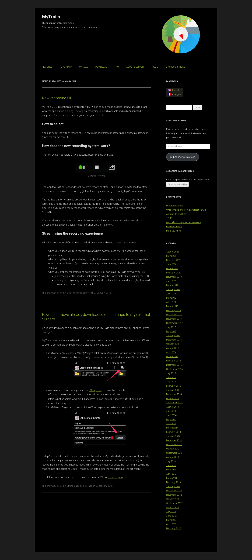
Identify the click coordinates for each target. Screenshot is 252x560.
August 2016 (172, 348)
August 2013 (172, 457)
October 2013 (172, 448)
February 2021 (173, 260)
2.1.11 (169, 218)
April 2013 (171, 474)
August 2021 (172, 251)
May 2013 (171, 469)
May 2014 (171, 419)
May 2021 (171, 256)
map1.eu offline (173, 230)
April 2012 (171, 524)
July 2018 (171, 293)
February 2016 (173, 360)
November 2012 (174, 494)
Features (47, 67)
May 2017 (171, 331)
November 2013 (174, 444)
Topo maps (66, 67)
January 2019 (173, 289)
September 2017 (174, 323)
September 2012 (174, 503)
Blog (155, 67)
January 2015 (173, 390)
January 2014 (173, 436)
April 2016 (171, 352)
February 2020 (173, 272)
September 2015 (174, 369)
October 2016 (172, 344)
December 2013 (174, 440)
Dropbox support (174, 205)
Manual (83, 67)
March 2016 (172, 356)
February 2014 (173, 432)
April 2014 (171, 423)
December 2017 (174, 314)
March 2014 (172, 427)
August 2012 (172, 507)
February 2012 (173, 528)
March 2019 (172, 285)
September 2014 (174, 402)
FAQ (117, 67)
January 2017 (173, 335)
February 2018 (173, 310)
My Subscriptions (175, 67)
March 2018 (172, 306)
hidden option (115, 477)
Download (101, 67)
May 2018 (171, 298)
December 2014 (174, 394)
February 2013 (173, 482)
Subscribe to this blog (182, 157)
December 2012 (174, 490)
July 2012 (171, 511)
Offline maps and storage (79, 485)
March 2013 (172, 478)
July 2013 (171, 461)
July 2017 (171, 327)
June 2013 (171, 465)
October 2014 (172, 398)
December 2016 (174, 339)
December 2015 (174, 365)
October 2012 (172, 499)
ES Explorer (95, 390)
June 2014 (171, 415)
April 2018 (171, 302)
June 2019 (171, 281)
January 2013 (173, 486)
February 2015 (173, 386)
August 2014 (172, 406)
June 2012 (171, 515)
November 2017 (174, 318)
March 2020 (172, 268)
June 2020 (171, 264)
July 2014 (171, 411)
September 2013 (174, 453)
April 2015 (171, 381)
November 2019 (174, 277)
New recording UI (56, 98)
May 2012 (171, 520)
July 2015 (171, 373)
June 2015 (171, 377)
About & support (135, 67)
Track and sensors (81, 292)
